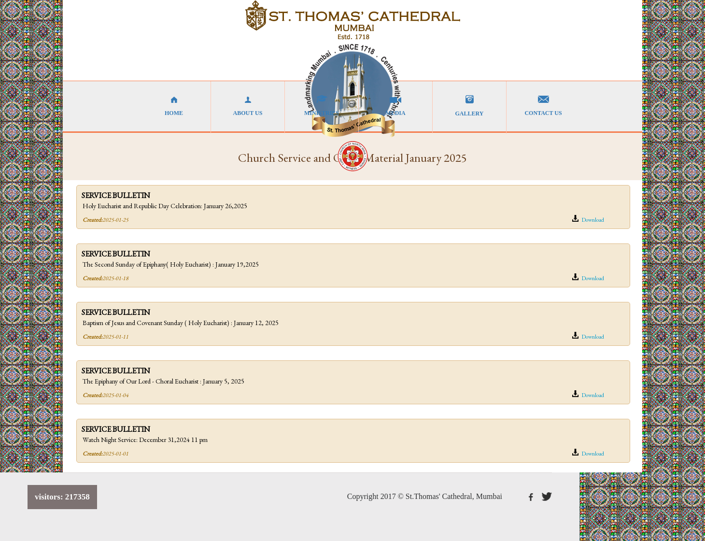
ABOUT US (248, 105)
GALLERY (469, 106)
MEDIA (395, 105)
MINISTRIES (321, 105)
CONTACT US (543, 105)
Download (588, 219)
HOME (174, 105)
